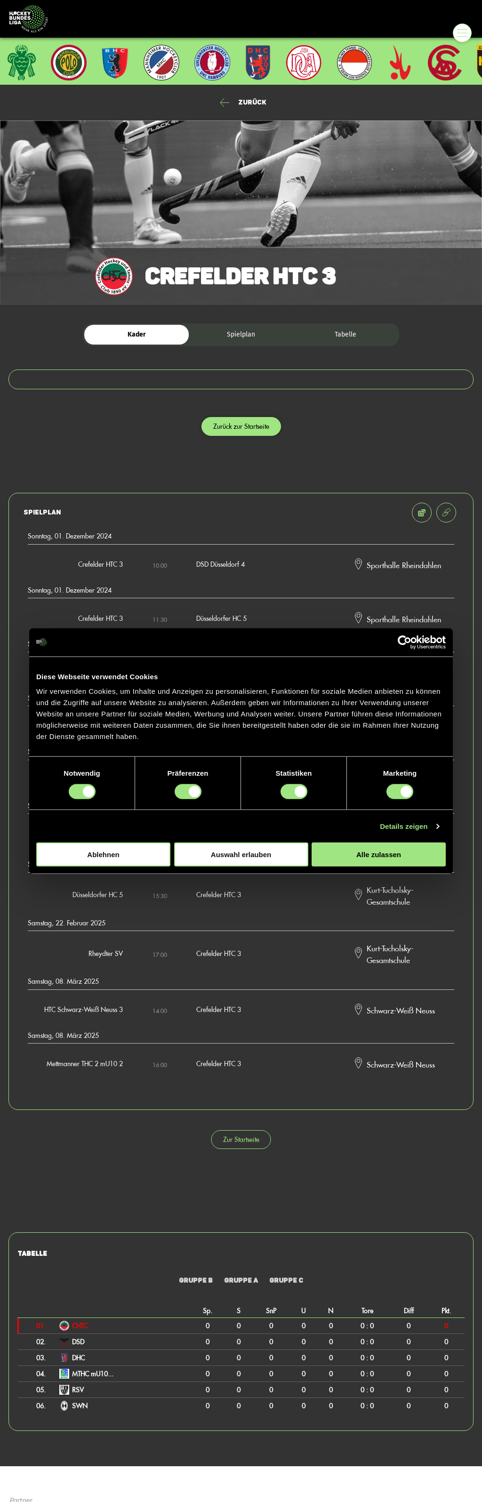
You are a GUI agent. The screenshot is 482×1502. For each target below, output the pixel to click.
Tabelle (345, 334)
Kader (137, 334)
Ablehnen (103, 855)
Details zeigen (403, 826)
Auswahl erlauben (241, 855)
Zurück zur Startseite (241, 426)
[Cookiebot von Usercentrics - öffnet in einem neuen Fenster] (404, 642)
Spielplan (241, 334)
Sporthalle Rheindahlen (404, 565)
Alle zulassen (378, 855)
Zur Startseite (241, 1139)
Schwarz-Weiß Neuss (401, 1010)
